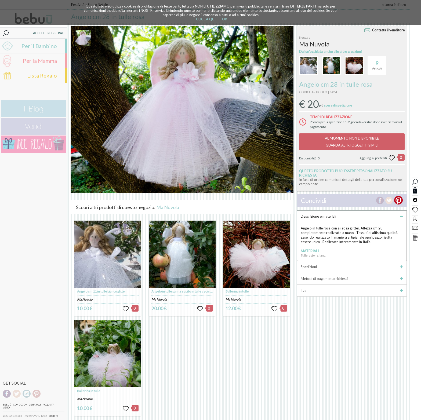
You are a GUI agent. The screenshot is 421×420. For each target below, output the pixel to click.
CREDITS (53, 416)
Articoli (377, 63)
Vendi (6, 407)
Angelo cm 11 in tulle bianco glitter (101, 291)
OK (224, 19)
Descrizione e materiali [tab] (352, 216)
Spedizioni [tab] (352, 267)
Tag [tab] (352, 290)
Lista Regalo (42, 75)
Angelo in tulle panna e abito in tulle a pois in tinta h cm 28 (191, 291)
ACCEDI (38, 33)
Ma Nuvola (167, 207)
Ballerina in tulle (88, 391)
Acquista (48, 404)
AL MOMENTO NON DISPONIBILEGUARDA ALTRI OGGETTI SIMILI (352, 141)
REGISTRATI (56, 33)
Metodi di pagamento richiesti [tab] (352, 278)
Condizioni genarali (27, 404)
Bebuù (7, 404)
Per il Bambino (39, 46)
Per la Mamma (40, 60)
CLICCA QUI (206, 19)
